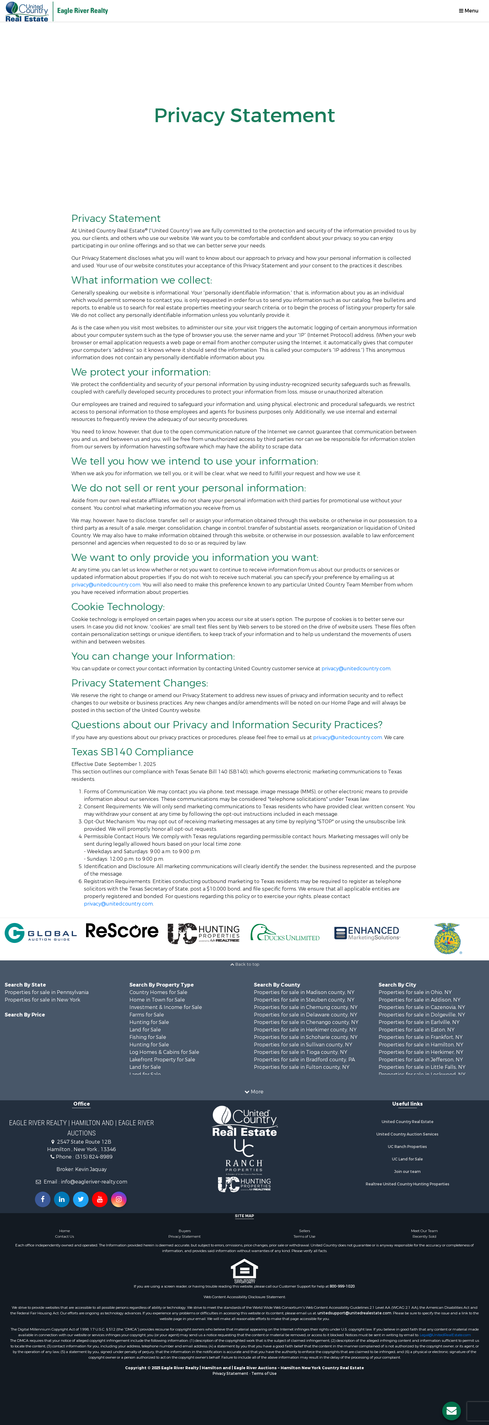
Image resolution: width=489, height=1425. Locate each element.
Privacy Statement (184, 1236)
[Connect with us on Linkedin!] (62, 1199)
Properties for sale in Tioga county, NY (300, 1052)
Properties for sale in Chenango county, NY (306, 1022)
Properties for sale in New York (42, 1000)
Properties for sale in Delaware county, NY (305, 1014)
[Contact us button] (451, 1411)
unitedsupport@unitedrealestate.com (354, 1313)
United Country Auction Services (407, 1134)
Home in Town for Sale (157, 1000)
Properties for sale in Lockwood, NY (422, 1074)
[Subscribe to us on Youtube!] (100, 1199)
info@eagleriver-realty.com (94, 1182)
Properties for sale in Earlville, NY (419, 1022)
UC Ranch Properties (407, 1146)
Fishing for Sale (147, 1037)
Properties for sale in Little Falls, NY (422, 1067)
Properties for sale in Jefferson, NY (421, 1059)
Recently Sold (424, 1236)
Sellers (304, 1230)
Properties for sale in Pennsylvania (47, 992)
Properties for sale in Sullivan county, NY (303, 1044)
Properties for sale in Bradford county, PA (304, 1059)
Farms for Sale (146, 1014)
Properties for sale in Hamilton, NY (421, 1044)
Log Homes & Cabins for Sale (164, 1052)
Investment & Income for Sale (165, 1007)
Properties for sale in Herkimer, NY (421, 1052)
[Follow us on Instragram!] (119, 1199)
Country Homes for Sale (158, 992)
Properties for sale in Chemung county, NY (305, 1007)
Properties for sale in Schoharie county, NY (305, 1037)
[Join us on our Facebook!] (43, 1199)
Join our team (407, 1171)
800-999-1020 (342, 1286)
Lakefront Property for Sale (162, 1059)
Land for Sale (145, 1029)
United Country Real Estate (407, 1121)
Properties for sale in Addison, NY (419, 1000)
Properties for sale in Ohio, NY (415, 992)
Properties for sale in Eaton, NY (416, 1029)
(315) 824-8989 (94, 1157)
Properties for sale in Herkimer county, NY (305, 1029)
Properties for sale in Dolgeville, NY (422, 1014)
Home (64, 1230)
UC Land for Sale (407, 1159)
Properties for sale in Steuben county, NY (304, 1000)
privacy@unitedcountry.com (105, 584)
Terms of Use (304, 1236)
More (254, 1091)
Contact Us (64, 1236)
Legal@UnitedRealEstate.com (445, 1334)
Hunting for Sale (149, 1022)
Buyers (185, 1230)
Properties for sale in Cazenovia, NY (422, 1007)
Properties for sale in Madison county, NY (304, 992)
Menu (468, 10)
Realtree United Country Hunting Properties (407, 1184)
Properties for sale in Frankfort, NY (420, 1037)
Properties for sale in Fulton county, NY (301, 1067)
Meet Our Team (424, 1230)
